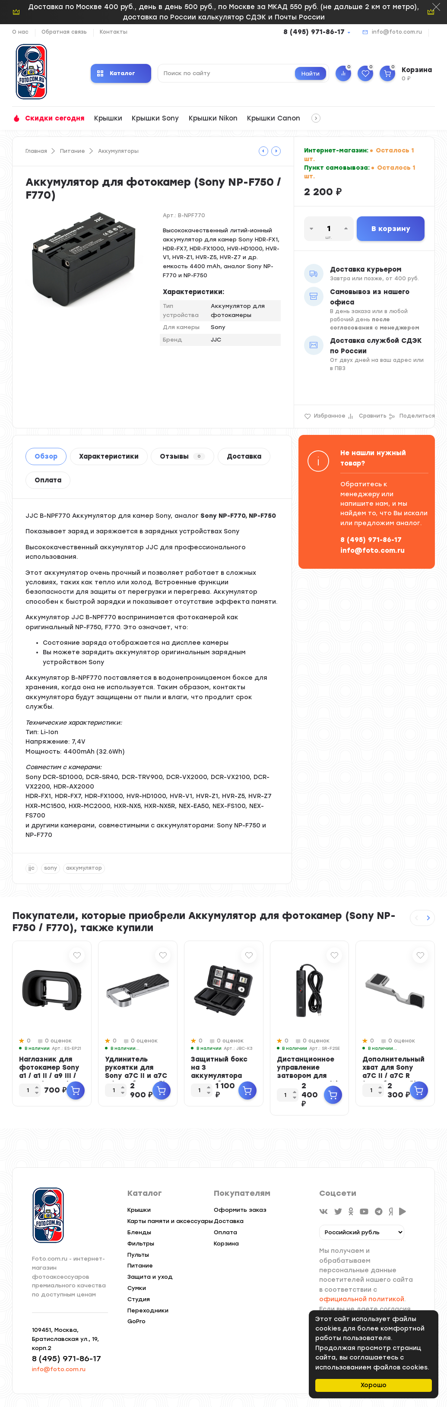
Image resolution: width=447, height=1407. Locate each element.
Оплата (48, 480)
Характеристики (109, 456)
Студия (138, 1299)
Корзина (226, 1243)
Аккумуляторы (118, 151)
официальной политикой (361, 1299)
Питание (72, 151)
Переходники (147, 1310)
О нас (20, 32)
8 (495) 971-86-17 (314, 32)
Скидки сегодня (54, 118)
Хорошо (374, 1385)
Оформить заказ (240, 1210)
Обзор (46, 456)
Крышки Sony (155, 118)
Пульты (138, 1255)
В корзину (390, 229)
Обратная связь (64, 32)
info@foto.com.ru (397, 32)
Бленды (139, 1232)
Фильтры (140, 1243)
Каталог (116, 73)
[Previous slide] (416, 917)
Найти (310, 73)
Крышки (108, 118)
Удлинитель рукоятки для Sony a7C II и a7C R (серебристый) (136, 1071)
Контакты (113, 32)
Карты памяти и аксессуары (170, 1221)
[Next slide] (428, 917)
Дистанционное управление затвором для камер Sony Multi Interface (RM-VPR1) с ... (307, 1079)
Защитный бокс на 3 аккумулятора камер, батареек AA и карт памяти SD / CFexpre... (222, 1079)
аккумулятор (84, 868)
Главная (36, 151)
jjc (32, 868)
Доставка (244, 456)
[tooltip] (263, 151)
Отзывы (182, 456)
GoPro (136, 1321)
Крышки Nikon (213, 118)
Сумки (136, 1288)
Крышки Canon (273, 118)
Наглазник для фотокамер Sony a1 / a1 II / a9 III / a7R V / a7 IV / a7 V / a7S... (49, 1075)
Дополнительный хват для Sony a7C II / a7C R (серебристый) (393, 1071)
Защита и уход (150, 1277)
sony (50, 868)
